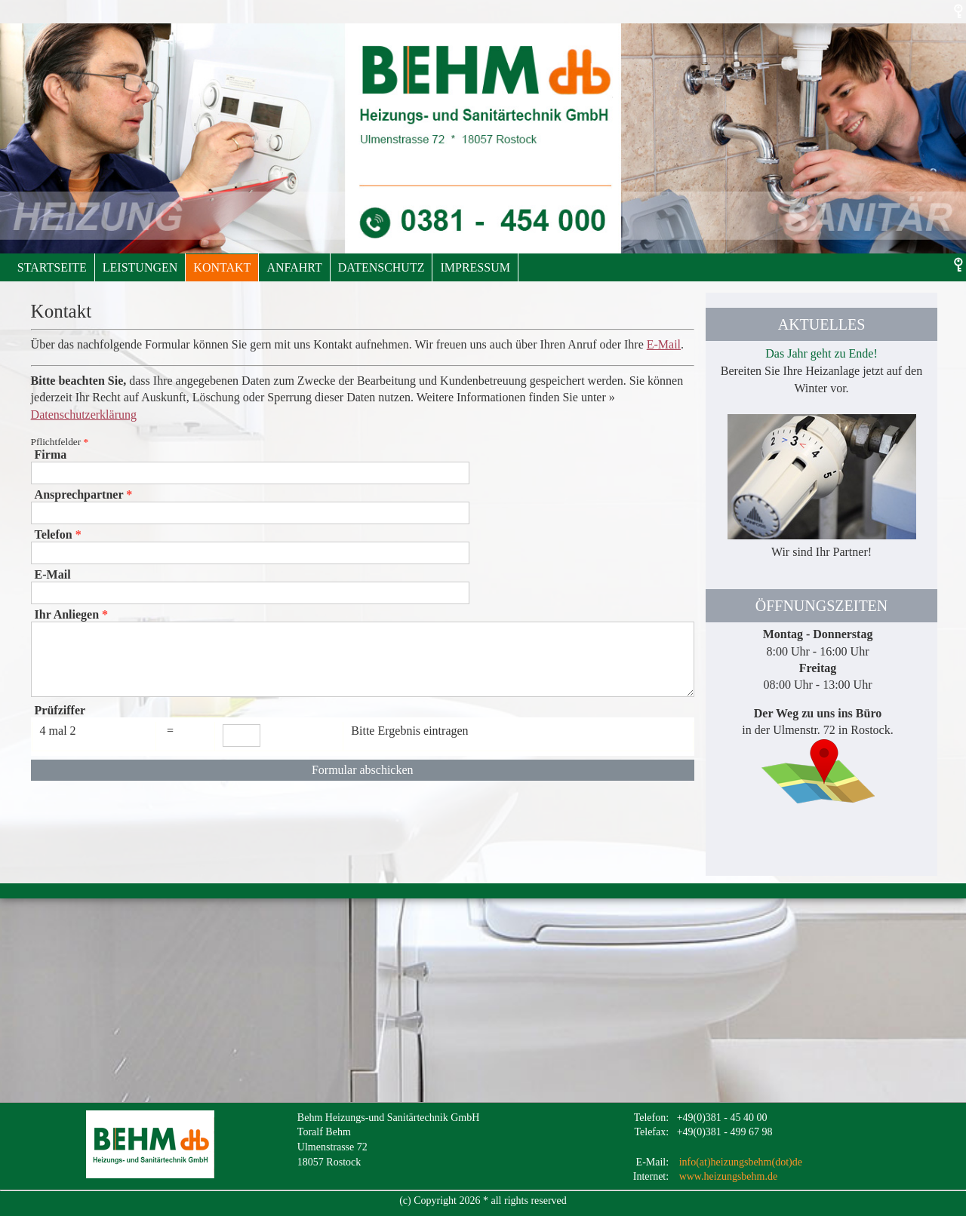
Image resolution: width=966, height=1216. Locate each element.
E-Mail (664, 344)
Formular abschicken (363, 769)
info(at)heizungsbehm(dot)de (740, 1162)
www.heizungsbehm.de (728, 1176)
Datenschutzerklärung (84, 414)
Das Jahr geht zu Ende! (821, 353)
